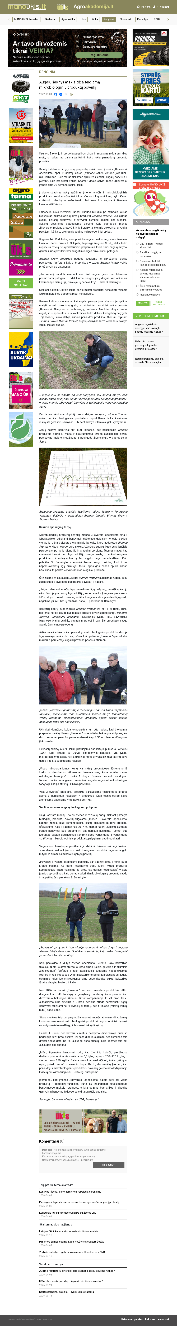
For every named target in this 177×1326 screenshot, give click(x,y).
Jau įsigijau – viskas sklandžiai (149, 245)
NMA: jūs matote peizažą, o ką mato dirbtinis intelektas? (71, 1281)
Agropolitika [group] (68, 19)
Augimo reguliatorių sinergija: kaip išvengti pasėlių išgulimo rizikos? (77, 1270)
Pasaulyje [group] (142, 19)
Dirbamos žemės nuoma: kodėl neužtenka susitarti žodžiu (71, 1241)
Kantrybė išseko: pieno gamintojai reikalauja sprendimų (70, 1191)
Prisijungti (108, 1165)
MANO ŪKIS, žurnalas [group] (26, 19)
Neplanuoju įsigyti (148, 294)
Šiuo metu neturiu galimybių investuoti (149, 287)
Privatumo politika (132, 1319)
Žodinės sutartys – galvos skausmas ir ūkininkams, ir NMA (72, 1252)
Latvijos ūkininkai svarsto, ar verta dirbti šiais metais (68, 1231)
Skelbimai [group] (50, 19)
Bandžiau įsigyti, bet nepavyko (149, 254)
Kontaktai (163, 1319)
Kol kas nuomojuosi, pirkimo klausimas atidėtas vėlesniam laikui (149, 275)
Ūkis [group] (83, 19)
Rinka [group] (95, 19)
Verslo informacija (150, 316)
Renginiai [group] (109, 19)
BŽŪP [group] (157, 19)
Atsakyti (142, 303)
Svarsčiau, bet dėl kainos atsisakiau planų (151, 263)
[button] (9, 19)
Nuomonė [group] (125, 19)
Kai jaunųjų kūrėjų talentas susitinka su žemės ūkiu (67, 1212)
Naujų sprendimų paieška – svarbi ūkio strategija (66, 1291)
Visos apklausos (158, 303)
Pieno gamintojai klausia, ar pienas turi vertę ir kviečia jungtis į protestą (79, 1202)
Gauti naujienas (21, 283)
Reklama (150, 1319)
